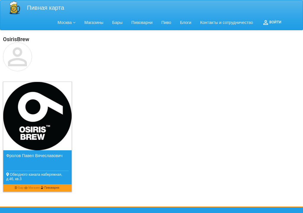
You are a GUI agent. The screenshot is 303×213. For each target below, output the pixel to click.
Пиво (166, 22)
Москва (67, 22)
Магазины (93, 22)
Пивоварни (141, 22)
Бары (117, 22)
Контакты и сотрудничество (226, 22)
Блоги (185, 22)
